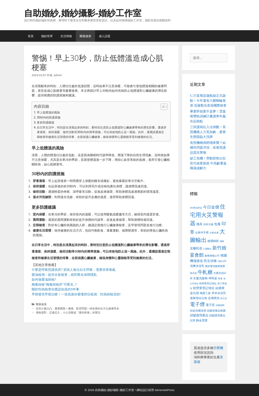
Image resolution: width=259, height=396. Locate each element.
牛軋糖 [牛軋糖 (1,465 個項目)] (205, 271)
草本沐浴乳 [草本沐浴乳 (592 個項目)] (219, 293)
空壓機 (218, 348)
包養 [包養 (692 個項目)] (217, 224)
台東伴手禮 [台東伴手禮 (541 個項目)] (202, 232)
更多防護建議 (45, 122)
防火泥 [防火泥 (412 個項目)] (223, 298)
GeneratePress (164, 390)
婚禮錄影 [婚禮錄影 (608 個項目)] (213, 241)
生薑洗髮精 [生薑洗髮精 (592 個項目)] (200, 278)
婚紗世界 (47, 36)
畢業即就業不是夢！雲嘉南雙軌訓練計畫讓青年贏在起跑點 (208, 116)
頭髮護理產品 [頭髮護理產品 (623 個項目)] (199, 315)
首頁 (31, 36)
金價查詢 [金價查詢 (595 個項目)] (213, 298)
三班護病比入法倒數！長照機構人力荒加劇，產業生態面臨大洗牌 (208, 132)
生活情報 (66, 36)
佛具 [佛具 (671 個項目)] (199, 224)
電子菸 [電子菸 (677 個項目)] (210, 305)
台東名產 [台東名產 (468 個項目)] (214, 232)
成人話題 (104, 36)
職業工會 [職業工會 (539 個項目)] (205, 293)
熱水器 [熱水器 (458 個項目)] (193, 272)
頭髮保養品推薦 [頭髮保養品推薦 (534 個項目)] (216, 310)
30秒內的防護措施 (48, 117)
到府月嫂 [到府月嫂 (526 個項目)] (208, 224)
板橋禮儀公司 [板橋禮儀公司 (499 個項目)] (212, 255)
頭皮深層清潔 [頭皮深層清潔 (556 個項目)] (198, 310)
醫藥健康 (85, 36)
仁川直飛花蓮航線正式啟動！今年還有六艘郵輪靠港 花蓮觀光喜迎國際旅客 (208, 100)
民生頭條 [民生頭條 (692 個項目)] (210, 260)
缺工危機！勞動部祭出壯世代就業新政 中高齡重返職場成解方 (208, 163)
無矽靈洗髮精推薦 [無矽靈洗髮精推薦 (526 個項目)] (215, 266)
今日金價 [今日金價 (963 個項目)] (211, 207)
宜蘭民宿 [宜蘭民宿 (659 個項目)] (196, 248)
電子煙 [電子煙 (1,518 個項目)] (197, 304)
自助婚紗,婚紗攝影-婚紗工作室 (82, 13)
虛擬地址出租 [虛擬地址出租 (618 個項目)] (198, 298)
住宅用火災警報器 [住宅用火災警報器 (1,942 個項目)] (207, 215)
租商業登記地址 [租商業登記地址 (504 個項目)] (208, 283)
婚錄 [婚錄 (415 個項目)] (222, 241)
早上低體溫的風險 (48, 112)
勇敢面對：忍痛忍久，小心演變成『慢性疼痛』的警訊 (68, 312)
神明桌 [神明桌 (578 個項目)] (213, 278)
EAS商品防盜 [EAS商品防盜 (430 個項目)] (196, 207)
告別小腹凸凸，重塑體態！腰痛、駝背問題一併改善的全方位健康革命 (77, 308)
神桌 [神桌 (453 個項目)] (220, 278)
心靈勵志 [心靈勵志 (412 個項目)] (207, 248)
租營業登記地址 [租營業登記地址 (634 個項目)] (203, 288)
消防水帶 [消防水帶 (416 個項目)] (222, 261)
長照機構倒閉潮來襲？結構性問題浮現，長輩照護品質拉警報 (208, 147)
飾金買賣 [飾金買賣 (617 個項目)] (202, 320)
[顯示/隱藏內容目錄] (162, 106)
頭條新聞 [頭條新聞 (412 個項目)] (220, 305)
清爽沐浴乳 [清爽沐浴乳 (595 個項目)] (197, 266)
